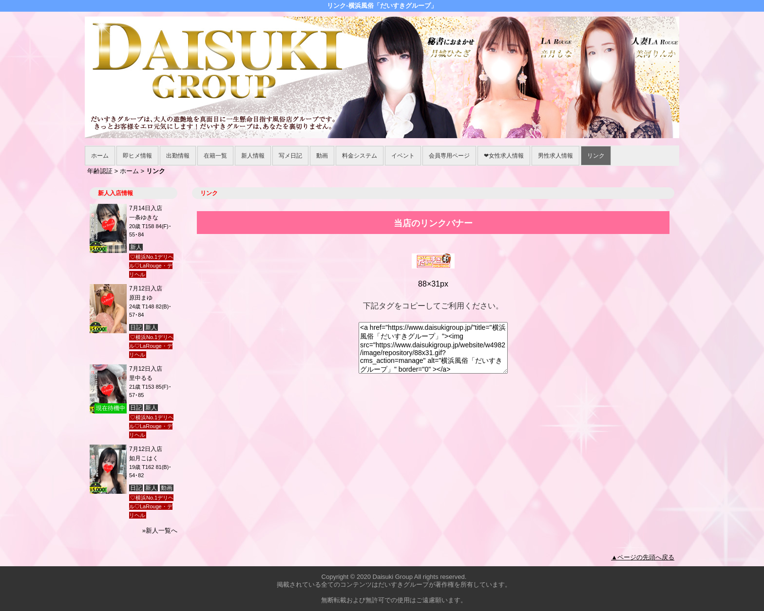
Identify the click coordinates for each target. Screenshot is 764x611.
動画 (322, 155)
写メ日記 (290, 155)
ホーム (100, 155)
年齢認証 (100, 171)
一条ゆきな (143, 217)
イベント (403, 155)
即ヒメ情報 (137, 155)
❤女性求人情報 (504, 155)
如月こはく (143, 458)
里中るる (141, 378)
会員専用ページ (449, 155)
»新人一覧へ (159, 530)
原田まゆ (141, 297)
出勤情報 (178, 155)
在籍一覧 (215, 155)
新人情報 (253, 155)
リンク (596, 155)
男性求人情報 (555, 155)
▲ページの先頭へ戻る (642, 557)
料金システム (359, 155)
